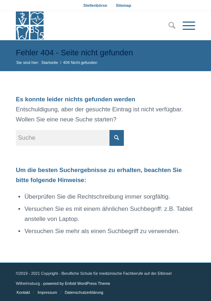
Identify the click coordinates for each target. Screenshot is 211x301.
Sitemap (123, 5)
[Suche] (168, 25)
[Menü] (185, 25)
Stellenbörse (95, 5)
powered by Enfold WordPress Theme (76, 283)
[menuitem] (95, 5)
